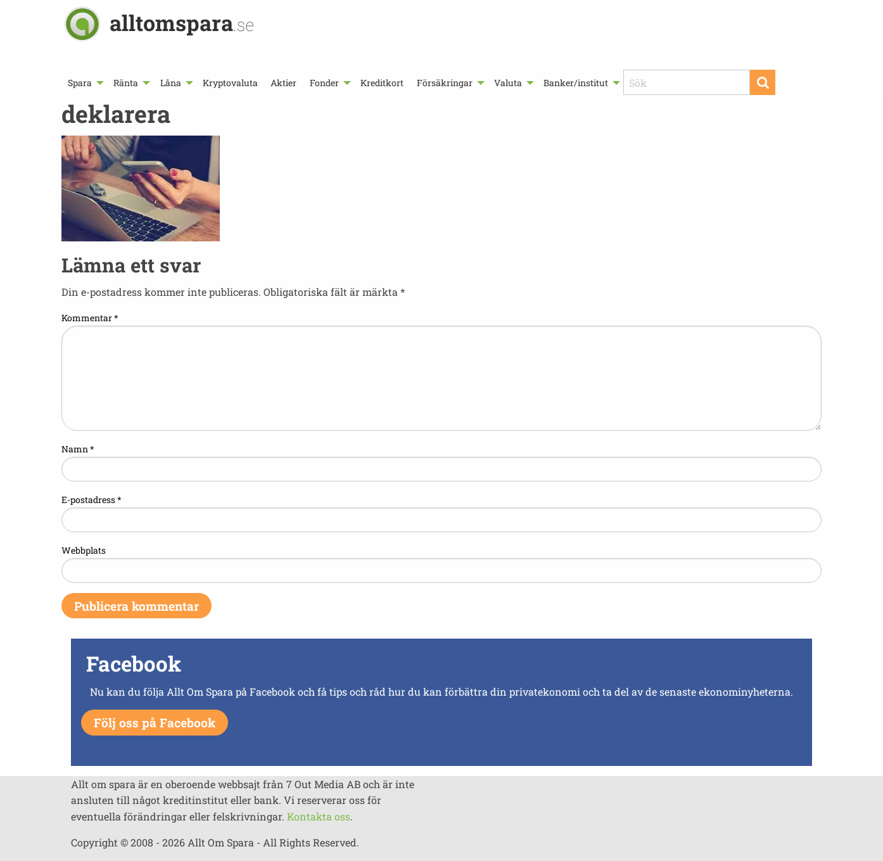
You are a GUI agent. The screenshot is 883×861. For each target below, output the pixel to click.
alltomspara (182, 22)
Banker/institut (575, 83)
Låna (170, 83)
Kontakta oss (318, 816)
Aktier (283, 83)
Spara (80, 83)
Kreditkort (381, 83)
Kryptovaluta (230, 83)
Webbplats (83, 550)
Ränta (125, 83)
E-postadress (91, 500)
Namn (77, 449)
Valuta (508, 83)
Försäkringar (445, 83)
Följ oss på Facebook (154, 722)
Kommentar (89, 318)
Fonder (324, 83)
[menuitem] (84, 82)
